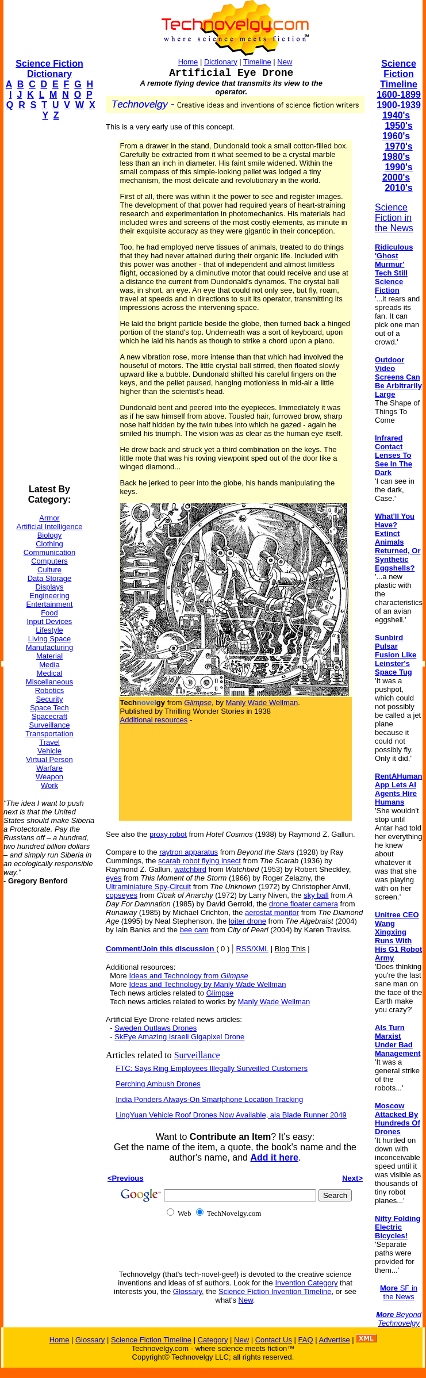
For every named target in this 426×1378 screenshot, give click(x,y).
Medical (50, 673)
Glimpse (220, 993)
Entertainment (49, 604)
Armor (49, 518)
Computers (49, 561)
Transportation (49, 733)
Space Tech (49, 707)
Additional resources (154, 719)
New (284, 62)
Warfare (49, 768)
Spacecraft (49, 716)
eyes (113, 878)
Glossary (187, 1291)
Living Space (49, 638)
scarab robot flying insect (199, 860)
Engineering (49, 595)
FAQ (305, 1339)
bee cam (194, 929)
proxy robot (168, 834)
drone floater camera (303, 903)
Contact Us (273, 1339)
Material (49, 656)
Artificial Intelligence (50, 526)
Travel (49, 742)
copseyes (121, 895)
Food (49, 612)
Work (49, 785)
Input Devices (49, 621)
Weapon (49, 776)
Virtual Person (49, 759)
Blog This (290, 948)
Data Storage (50, 578)
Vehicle (49, 751)
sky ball (316, 895)
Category (213, 1339)
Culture (49, 569)
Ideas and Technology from (188, 975)
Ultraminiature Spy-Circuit (148, 886)
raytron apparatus (188, 852)
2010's (398, 188)
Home (188, 62)
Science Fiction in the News (394, 217)
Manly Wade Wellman (262, 702)
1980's (396, 157)
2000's (396, 177)
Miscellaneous (49, 681)
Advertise (334, 1339)
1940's (396, 115)
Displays (49, 587)
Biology (49, 535)
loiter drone (247, 921)
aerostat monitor (272, 912)
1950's (398, 126)
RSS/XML (252, 948)
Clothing (49, 543)
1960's (396, 136)
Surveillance (49, 725)
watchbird (190, 869)
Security (49, 699)
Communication (49, 552)
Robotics (49, 690)
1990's (398, 167)
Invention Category (306, 1283)
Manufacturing (49, 647)
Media (49, 664)
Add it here (274, 1157)
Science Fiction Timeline (398, 74)
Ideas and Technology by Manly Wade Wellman (207, 984)
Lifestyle (49, 630)
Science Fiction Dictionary (49, 69)
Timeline (257, 62)
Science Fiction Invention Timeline (275, 1291)
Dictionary (220, 62)
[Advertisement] (49, 302)
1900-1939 (399, 105)
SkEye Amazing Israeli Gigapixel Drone (179, 1036)
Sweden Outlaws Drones (155, 1028)
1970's (398, 146)
